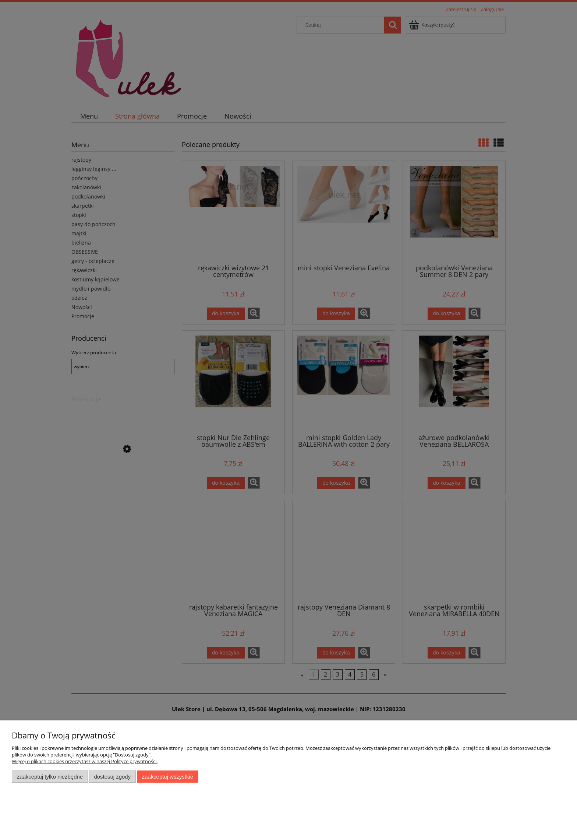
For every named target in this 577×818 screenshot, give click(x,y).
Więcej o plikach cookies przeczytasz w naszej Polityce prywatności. (84, 761)
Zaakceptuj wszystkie (167, 776)
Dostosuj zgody (112, 776)
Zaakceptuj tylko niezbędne (50, 776)
